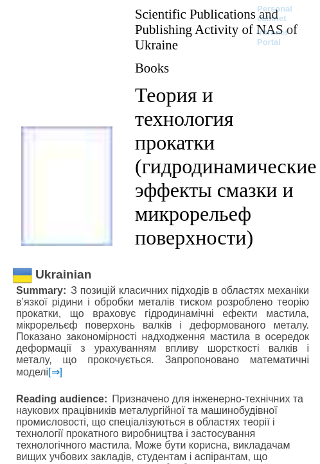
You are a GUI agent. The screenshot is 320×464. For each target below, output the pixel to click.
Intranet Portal (272, 37)
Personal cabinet (274, 13)
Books (152, 67)
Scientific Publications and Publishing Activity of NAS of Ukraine (216, 29)
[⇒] (55, 371)
